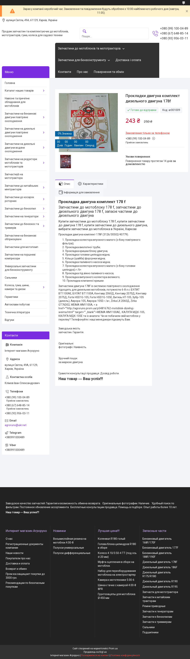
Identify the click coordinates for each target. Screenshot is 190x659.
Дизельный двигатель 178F (159, 561)
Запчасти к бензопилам (157, 616)
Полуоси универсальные (68, 547)
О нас (9, 538)
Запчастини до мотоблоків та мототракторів (89, 48)
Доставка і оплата (128, 60)
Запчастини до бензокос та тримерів (22, 225)
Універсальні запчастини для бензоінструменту (20, 268)
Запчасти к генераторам (157, 611)
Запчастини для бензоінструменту (82, 60)
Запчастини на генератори (21, 216)
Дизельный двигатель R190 (160, 581)
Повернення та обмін (109, 72)
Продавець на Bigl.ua (95, 652)
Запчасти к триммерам (156, 621)
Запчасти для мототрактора (160, 592)
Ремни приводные (153, 606)
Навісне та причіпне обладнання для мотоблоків (17, 102)
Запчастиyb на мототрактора (14, 176)
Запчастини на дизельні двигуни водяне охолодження (20, 147)
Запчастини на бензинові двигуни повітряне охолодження (20, 117)
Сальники (11, 277)
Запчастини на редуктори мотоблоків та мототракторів (21, 163)
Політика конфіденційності (125, 655)
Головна (10, 82)
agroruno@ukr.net (15, 425)
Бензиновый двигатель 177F (160, 547)
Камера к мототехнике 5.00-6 (116, 579)
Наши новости (14, 553)
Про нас (82, 72)
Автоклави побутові (17, 304)
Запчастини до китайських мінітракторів (21, 187)
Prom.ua (113, 648)
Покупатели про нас (18, 558)
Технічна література (17, 312)
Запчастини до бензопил (20, 208)
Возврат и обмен (16, 568)
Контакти (64, 72)
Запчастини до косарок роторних (19, 199)
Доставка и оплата (18, 563)
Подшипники (150, 632)
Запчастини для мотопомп (21, 247)
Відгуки (9, 319)
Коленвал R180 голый (111, 538)
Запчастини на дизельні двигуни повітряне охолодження (20, 132)
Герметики (11, 296)
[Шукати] (84, 31)
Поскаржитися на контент (95, 655)
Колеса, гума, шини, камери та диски (17, 287)
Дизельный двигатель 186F (159, 567)
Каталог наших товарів (19, 90)
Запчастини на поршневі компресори (20, 256)
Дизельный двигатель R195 (160, 586)
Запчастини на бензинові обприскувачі (20, 237)
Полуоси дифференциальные (71, 553)
